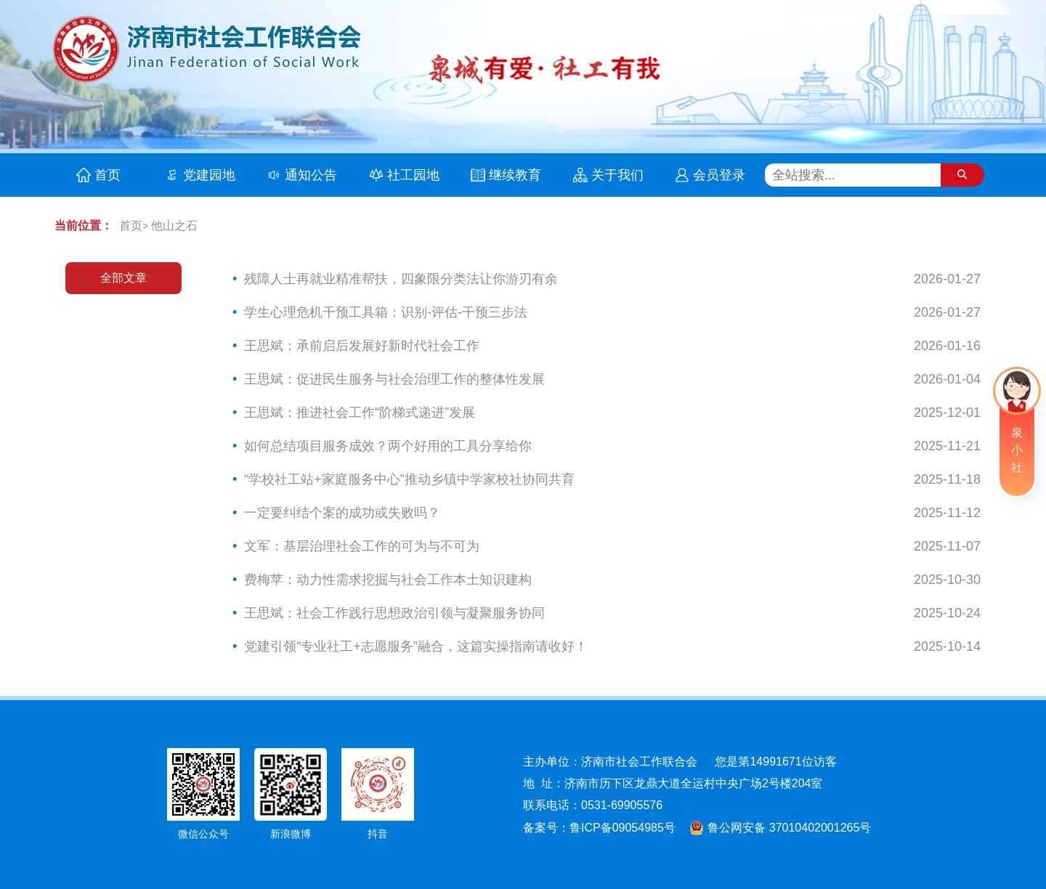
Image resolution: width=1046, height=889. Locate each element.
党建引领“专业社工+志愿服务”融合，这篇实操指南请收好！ (416, 646)
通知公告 (311, 175)
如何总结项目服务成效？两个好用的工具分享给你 (388, 446)
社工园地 (413, 175)
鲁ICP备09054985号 (622, 826)
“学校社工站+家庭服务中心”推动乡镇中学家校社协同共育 (409, 479)
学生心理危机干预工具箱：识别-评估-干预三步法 (385, 312)
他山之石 (174, 225)
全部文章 (123, 278)
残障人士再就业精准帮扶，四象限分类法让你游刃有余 (401, 279)
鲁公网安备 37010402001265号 (778, 824)
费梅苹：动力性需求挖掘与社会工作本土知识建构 (388, 579)
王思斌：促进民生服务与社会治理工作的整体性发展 (394, 379)
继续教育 (515, 175)
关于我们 (617, 175)
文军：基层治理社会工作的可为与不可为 (361, 546)
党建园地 (209, 175)
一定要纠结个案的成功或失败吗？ (342, 513)
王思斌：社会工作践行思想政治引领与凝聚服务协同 (394, 613)
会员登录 (719, 175)
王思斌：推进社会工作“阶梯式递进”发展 (359, 412)
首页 (107, 175)
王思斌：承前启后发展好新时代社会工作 (361, 345)
